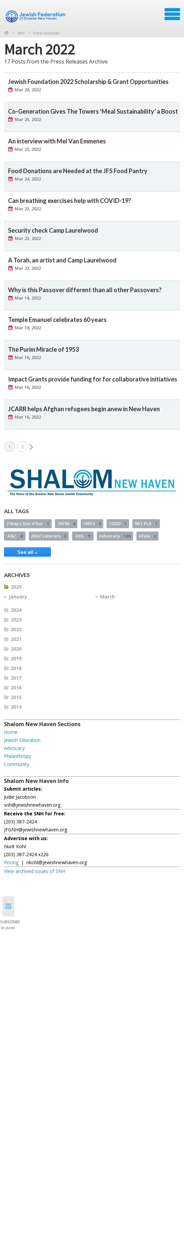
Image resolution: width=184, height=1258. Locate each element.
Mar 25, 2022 (28, 119)
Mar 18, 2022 (28, 298)
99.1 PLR (146, 524)
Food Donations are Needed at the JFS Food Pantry (77, 171)
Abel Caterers (48, 536)
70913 (92, 524)
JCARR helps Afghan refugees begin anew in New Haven (84, 409)
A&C (14, 536)
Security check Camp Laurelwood (53, 230)
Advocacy (115, 536)
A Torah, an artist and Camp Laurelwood (62, 260)
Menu (172, 14)
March (107, 596)
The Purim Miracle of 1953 (43, 349)
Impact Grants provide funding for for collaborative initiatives (92, 379)
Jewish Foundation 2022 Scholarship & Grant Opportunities (88, 81)
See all (27, 552)
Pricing (11, 862)
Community (16, 764)
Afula (147, 536)
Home (6, 33)
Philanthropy (17, 756)
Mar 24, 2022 (28, 179)
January (18, 596)
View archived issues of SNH (34, 871)
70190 (66, 524)
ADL (83, 536)
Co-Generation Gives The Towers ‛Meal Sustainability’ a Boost (93, 111)
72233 (118, 524)
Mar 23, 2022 (28, 209)
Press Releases (46, 32)
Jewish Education (22, 740)
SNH (20, 32)
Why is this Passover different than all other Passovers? (85, 290)
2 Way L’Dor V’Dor (27, 524)
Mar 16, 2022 (28, 357)
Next (31, 447)
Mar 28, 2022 (28, 90)
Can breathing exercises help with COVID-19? (69, 200)
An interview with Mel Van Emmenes (57, 141)
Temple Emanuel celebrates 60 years (57, 319)
